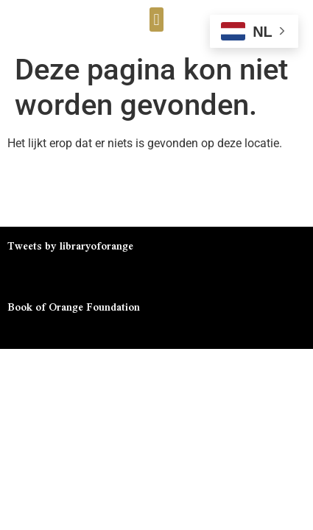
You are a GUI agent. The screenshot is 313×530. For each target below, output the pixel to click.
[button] (156, 19)
